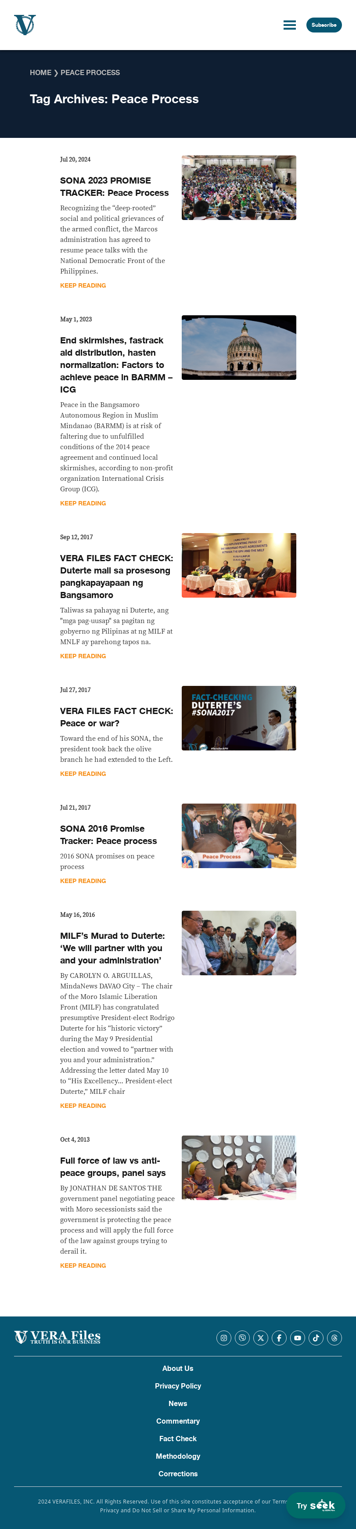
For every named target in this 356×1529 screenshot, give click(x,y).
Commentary (178, 1421)
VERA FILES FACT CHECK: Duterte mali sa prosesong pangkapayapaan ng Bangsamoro (116, 576)
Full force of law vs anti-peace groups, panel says (113, 1167)
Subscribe (324, 25)
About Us (178, 1368)
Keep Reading (83, 286)
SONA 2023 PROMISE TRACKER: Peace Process (114, 186)
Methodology (178, 1456)
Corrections (178, 1474)
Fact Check (178, 1439)
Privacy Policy (178, 1386)
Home (40, 73)
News (178, 1404)
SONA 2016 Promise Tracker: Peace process (108, 835)
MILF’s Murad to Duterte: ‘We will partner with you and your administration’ (112, 948)
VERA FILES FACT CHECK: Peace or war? (116, 717)
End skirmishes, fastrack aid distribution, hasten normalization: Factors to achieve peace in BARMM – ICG (116, 365)
